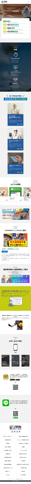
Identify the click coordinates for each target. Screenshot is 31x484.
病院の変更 (7, 443)
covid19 (9, 21)
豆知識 (9, 24)
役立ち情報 (12, 17)
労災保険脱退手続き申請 (7, 457)
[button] (28, 194)
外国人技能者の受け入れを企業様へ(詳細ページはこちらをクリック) (15, 290)
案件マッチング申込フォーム (8, 436)
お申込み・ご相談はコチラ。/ (5, 296)
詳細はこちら (19, 148)
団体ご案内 (23, 471)
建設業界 (12, 31)
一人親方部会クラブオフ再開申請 (23, 443)
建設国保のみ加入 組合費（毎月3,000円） (23, 464)
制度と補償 (16, 24)
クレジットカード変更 (23, 450)
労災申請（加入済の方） (23, 457)
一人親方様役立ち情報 (7, 17)
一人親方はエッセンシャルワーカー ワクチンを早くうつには (15, 29)
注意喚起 (5, 21)
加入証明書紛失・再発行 (7, 450)
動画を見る (4, 251)
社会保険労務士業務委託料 (8, 464)
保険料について (7, 471)
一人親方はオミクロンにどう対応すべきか (12, 22)
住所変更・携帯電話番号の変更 (23, 436)
